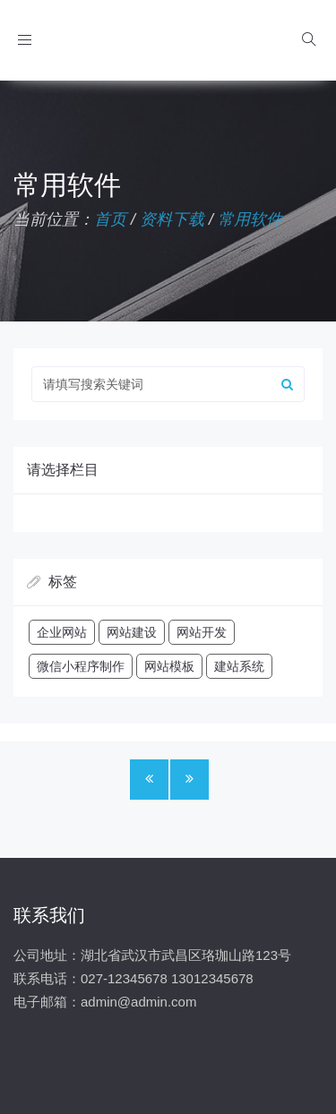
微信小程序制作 (81, 666)
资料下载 (172, 219)
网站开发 (202, 632)
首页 (110, 219)
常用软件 (250, 219)
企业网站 (62, 632)
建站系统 (239, 666)
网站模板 (169, 666)
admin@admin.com (138, 1001)
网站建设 (132, 632)
